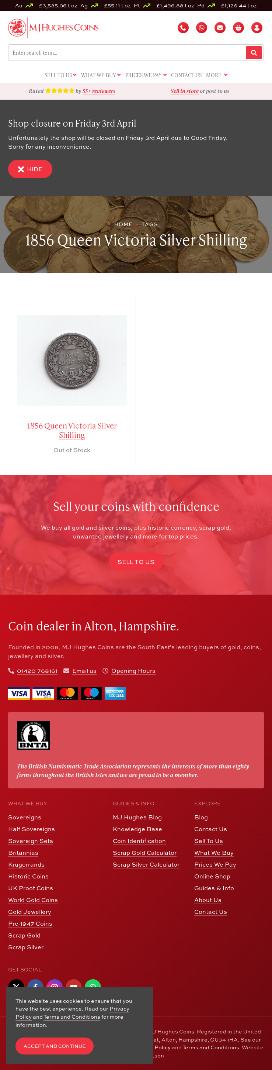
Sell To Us (208, 841)
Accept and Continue (55, 1046)
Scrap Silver (25, 947)
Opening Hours (133, 671)
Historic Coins (28, 876)
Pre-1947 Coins (30, 923)
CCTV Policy (154, 1047)
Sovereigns (24, 817)
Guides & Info (214, 888)
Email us (84, 671)
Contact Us (210, 829)
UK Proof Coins (30, 888)
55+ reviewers (99, 90)
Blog (201, 817)
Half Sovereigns (31, 829)
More (216, 75)
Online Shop (212, 876)
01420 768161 (37, 671)
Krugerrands (26, 864)
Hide (30, 169)
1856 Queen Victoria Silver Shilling (72, 430)
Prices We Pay (215, 864)
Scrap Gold (24, 935)
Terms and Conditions (210, 1047)
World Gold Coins (33, 900)
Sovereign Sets (30, 841)
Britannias (23, 853)
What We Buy (214, 853)
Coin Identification (139, 841)
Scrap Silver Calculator (146, 864)
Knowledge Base (137, 829)
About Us (208, 900)
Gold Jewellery (29, 912)
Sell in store (185, 90)
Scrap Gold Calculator (145, 853)
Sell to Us (136, 562)
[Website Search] (254, 52)
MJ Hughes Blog (137, 817)
